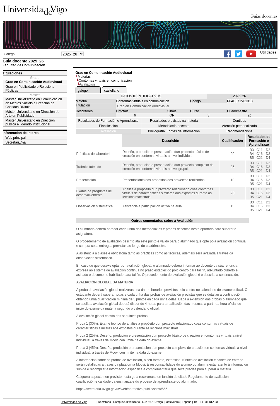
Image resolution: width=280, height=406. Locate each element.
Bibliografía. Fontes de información (174, 131)
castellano (111, 91)
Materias (84, 77)
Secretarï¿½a (16, 142)
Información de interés (21, 133)
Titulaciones (12, 73)
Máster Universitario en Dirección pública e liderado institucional (30, 122)
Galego (9, 54)
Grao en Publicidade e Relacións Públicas (30, 89)
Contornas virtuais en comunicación (105, 80)
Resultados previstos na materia (174, 121)
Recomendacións (239, 131)
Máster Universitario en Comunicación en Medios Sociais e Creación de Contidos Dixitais (34, 103)
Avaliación (108, 131)
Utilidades (268, 52)
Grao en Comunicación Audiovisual (34, 82)
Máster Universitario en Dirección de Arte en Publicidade (32, 114)
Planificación (108, 126)
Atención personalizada (239, 126)
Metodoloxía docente (173, 126)
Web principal (16, 138)
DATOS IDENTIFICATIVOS (141, 96)
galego (83, 91)
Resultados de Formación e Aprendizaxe (108, 121)
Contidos (239, 121)
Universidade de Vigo (74, 401)
